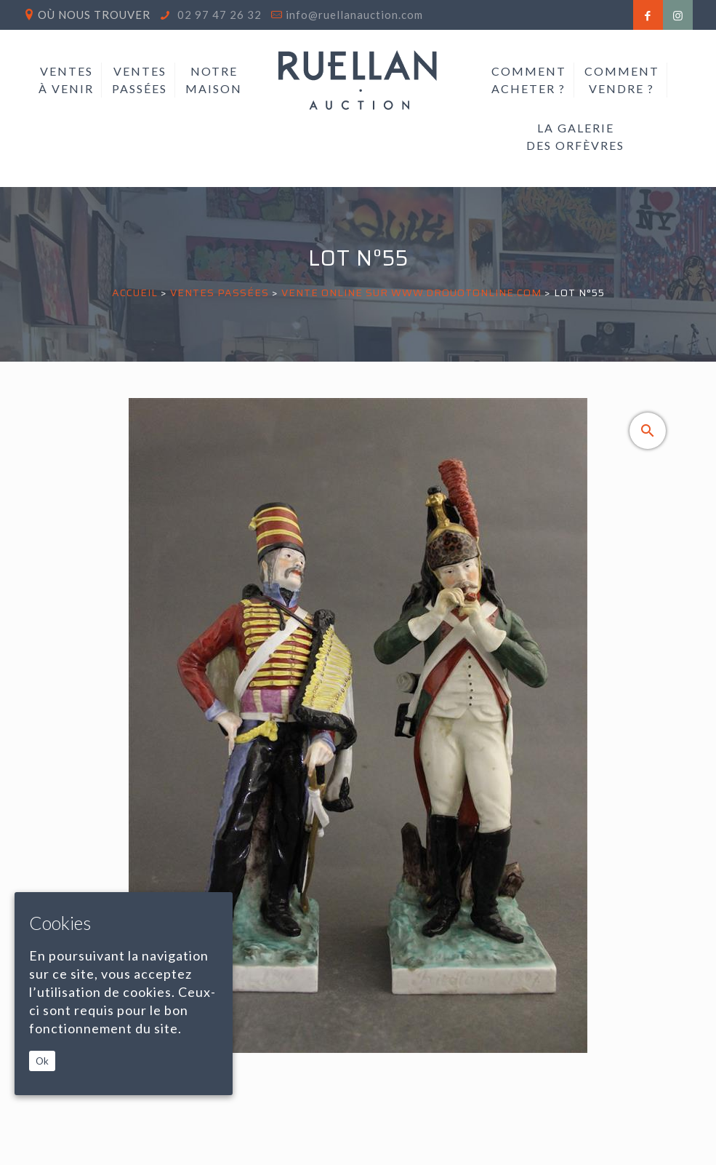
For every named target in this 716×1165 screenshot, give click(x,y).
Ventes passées (219, 293)
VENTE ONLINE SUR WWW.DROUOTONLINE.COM (411, 293)
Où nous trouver (94, 14)
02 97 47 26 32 (218, 14)
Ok (42, 1061)
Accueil (135, 293)
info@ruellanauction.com (354, 14)
